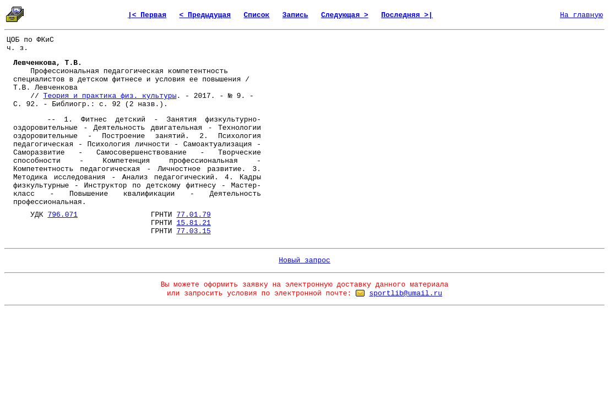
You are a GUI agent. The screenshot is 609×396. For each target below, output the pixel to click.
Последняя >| (407, 15)
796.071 (62, 215)
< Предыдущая (205, 15)
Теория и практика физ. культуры (110, 96)
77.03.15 (193, 231)
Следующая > (344, 15)
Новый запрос (304, 260)
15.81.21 (193, 223)
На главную (581, 15)
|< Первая (147, 15)
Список (257, 15)
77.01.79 (193, 215)
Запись (295, 15)
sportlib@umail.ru (405, 293)
